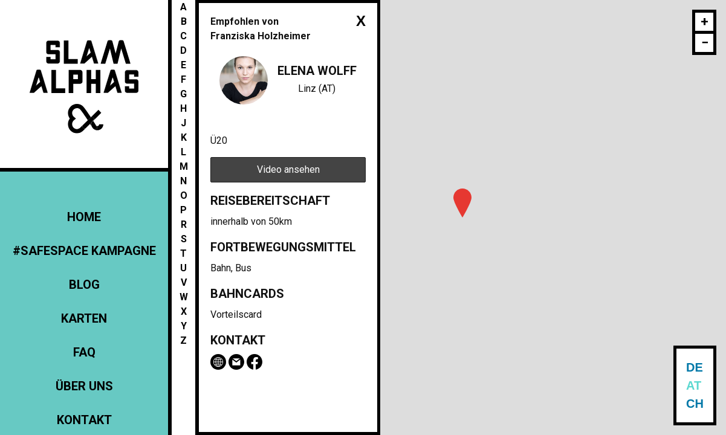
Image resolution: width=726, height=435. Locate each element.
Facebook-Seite (254, 362)
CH (695, 403)
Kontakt (84, 420)
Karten (84, 318)
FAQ (84, 352)
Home (84, 217)
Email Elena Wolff (236, 362)
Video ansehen (288, 169)
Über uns (84, 386)
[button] (462, 203)
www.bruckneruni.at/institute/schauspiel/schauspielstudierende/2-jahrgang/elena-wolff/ (218, 362)
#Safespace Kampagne (84, 250)
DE (694, 367)
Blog (84, 284)
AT (693, 385)
